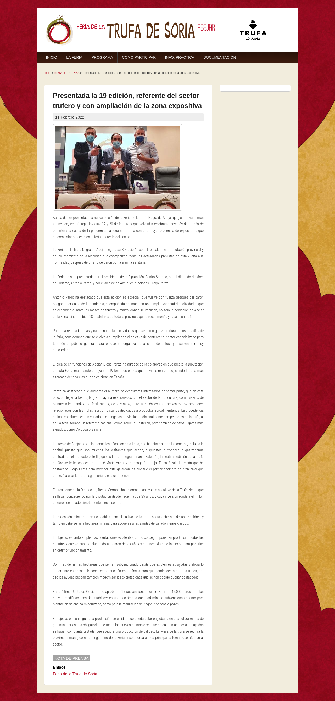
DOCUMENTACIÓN (219, 57)
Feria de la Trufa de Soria (75, 673)
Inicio (47, 72)
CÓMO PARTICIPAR (139, 57)
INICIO (51, 57)
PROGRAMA (102, 57)
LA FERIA (74, 57)
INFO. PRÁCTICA (179, 57)
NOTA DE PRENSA (66, 72)
